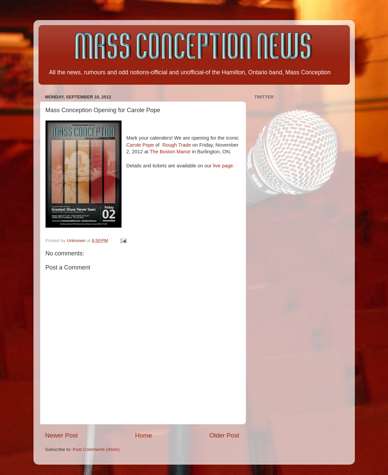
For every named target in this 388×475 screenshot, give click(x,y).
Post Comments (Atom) (96, 449)
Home (143, 435)
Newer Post (61, 435)
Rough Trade (176, 145)
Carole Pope (140, 145)
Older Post (224, 435)
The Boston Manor (170, 151)
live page (223, 165)
